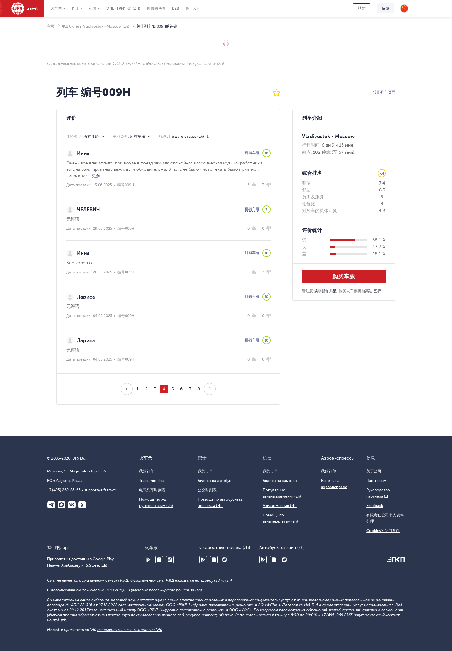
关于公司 (193, 8)
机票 (93, 8)
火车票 (56, 8)
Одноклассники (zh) (82, 505)
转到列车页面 (384, 92)
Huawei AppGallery (159, 559)
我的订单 (146, 471)
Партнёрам (376, 480)
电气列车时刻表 (152, 490)
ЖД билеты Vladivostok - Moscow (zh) (95, 26)
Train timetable (152, 480)
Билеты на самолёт (280, 480)
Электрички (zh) (123, 8)
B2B (175, 8)
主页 (51, 26)
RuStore (170, 559)
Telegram (51, 505)
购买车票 (343, 276)
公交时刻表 (207, 490)
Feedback (374, 505)
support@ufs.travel (100, 490)
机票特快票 (156, 8)
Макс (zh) (61, 505)
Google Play (148, 559)
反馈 (385, 8)
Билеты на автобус (214, 480)
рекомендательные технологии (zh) (129, 629)
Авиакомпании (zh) (280, 505)
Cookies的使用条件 (383, 531)
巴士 (75, 8)
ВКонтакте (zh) (72, 505)
